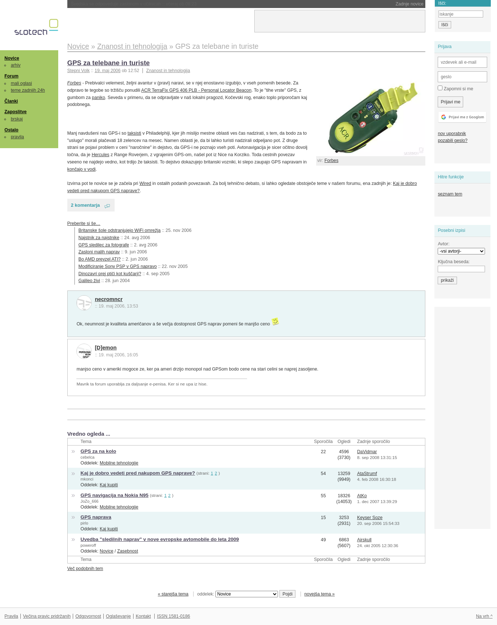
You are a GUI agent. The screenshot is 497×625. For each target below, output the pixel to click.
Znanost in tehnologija (168, 70)
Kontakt (143, 616)
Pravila (11, 616)
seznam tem (450, 194)
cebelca (87, 457)
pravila (17, 136)
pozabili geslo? (452, 140)
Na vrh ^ (484, 616)
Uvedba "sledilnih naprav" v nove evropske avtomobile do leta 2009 (159, 539)
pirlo (84, 523)
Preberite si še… (83, 223)
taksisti (134, 133)
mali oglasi (21, 83)
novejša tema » (319, 594)
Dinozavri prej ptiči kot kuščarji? (110, 273)
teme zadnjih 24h (28, 90)
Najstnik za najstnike (99, 237)
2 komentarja (85, 205)
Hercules (101, 154)
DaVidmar (367, 451)
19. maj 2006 (107, 70)
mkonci (86, 479)
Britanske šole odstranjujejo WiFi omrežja (120, 230)
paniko (98, 97)
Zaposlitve (15, 111)
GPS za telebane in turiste (108, 63)
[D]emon (106, 348)
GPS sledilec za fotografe (104, 245)
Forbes (331, 160)
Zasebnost (127, 551)
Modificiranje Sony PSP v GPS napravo (118, 266)
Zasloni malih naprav (99, 251)
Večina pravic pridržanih (47, 616)
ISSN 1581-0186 (173, 616)
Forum (11, 76)
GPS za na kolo (98, 451)
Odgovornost (88, 616)
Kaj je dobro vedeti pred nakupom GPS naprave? (137, 473)
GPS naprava (95, 517)
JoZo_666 (89, 501)
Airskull (364, 539)
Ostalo (11, 129)
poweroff (88, 545)
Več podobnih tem (85, 568)
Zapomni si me (455, 88)
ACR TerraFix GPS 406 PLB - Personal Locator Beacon (196, 90)
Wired (145, 183)
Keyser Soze (369, 517)
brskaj (17, 119)
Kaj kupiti (109, 484)
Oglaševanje (118, 616)
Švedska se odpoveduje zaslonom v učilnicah (134, 4)
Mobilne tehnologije (119, 463)
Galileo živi (89, 280)
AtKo (362, 495)
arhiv (16, 65)
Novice (11, 58)
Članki (11, 101)
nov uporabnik (452, 133)
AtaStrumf (367, 473)
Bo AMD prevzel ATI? (100, 259)
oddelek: (237, 594)
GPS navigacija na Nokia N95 (114, 495)
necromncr (109, 299)
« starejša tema (173, 594)
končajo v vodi (81, 169)
